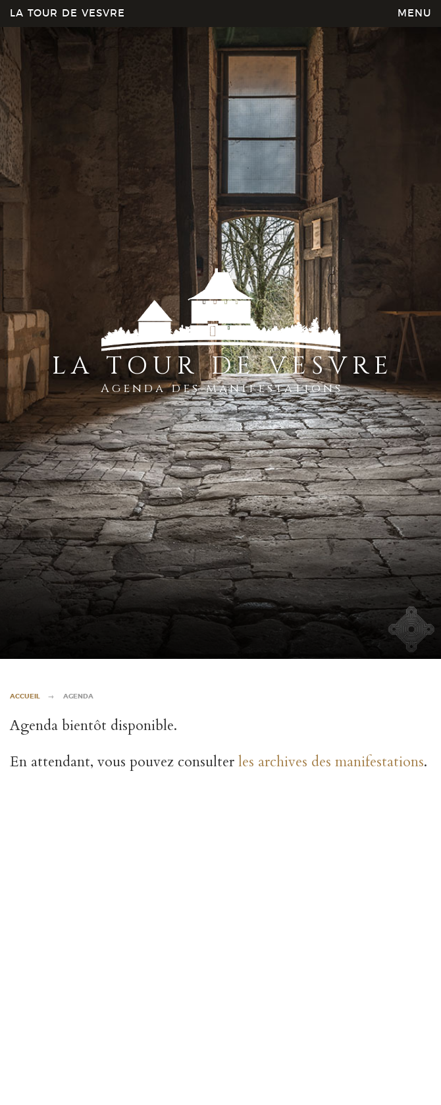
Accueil (25, 696)
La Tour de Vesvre (67, 13)
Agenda (78, 696)
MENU (414, 13)
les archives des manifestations (331, 762)
